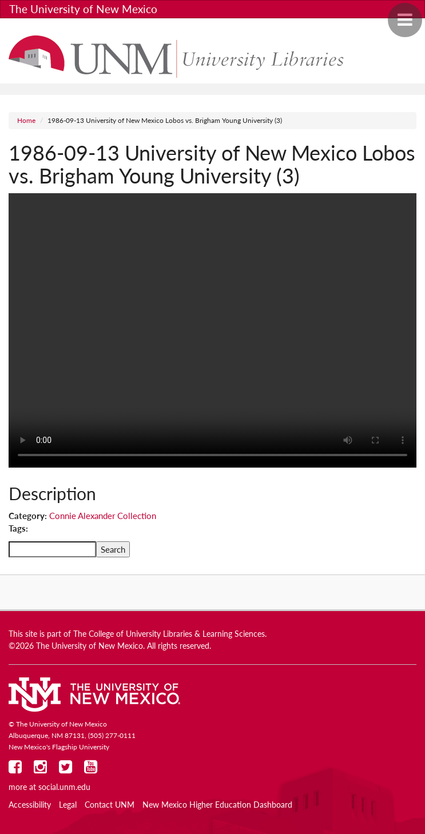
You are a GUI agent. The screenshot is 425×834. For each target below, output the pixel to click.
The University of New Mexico (83, 8)
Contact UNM (109, 804)
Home (26, 120)
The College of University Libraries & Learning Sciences (169, 634)
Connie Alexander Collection (102, 515)
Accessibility (30, 804)
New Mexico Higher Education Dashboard (217, 804)
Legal (68, 804)
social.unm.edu (64, 787)
